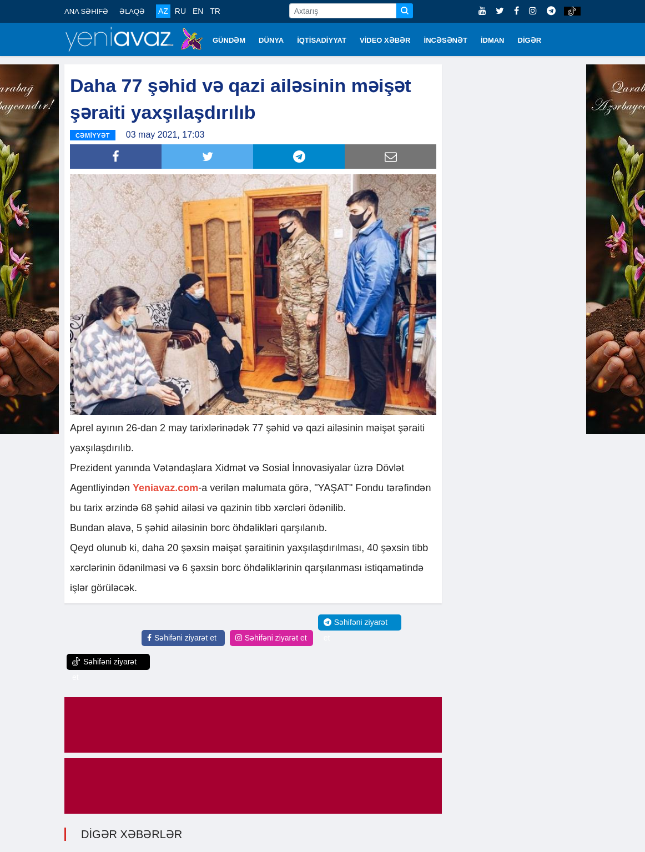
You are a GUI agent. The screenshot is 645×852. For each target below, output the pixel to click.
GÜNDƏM (229, 40)
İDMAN (493, 40)
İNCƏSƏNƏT (445, 40)
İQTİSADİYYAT (321, 40)
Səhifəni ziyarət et (181, 637)
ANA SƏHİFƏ (86, 11)
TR (215, 11)
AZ (163, 11)
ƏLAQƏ (132, 11)
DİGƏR (530, 40)
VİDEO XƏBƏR (385, 40)
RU (180, 11)
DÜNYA (271, 40)
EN (198, 11)
